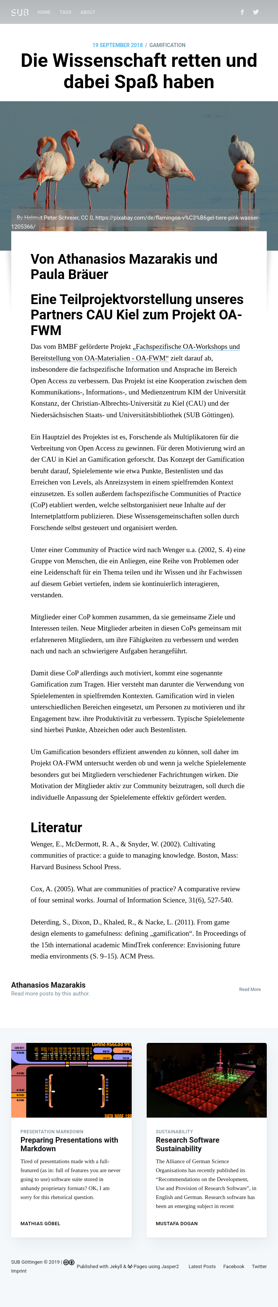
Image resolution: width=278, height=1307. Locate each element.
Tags (65, 12)
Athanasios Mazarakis (48, 985)
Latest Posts (202, 1266)
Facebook (233, 1266)
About (88, 12)
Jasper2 (170, 1266)
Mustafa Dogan (177, 1221)
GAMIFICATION (167, 45)
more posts (39, 993)
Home (44, 12)
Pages (137, 1266)
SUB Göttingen (27, 1262)
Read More (250, 989)
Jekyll (116, 1266)
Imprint (19, 1271)
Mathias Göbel (41, 1221)
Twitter (259, 1266)
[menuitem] (44, 12)
